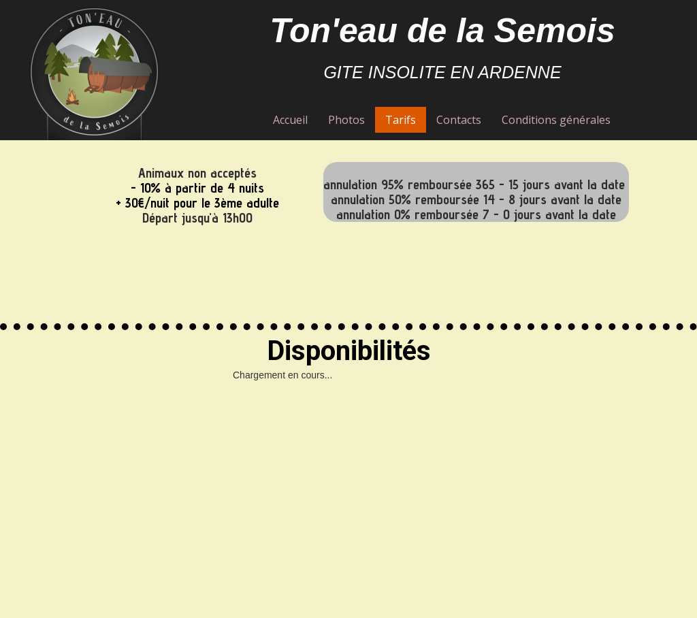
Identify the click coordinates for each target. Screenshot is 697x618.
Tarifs (400, 119)
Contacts (458, 119)
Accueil (290, 119)
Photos (346, 119)
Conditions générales (556, 119)
